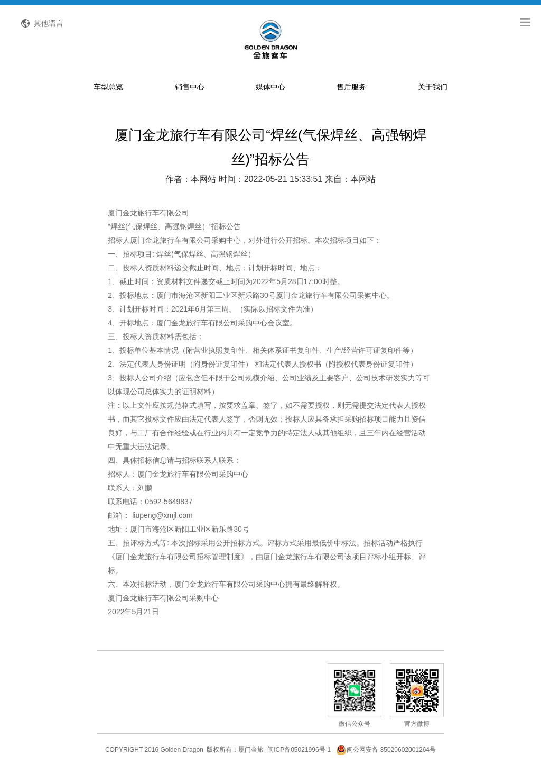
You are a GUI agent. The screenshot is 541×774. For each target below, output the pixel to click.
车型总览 (108, 87)
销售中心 (189, 87)
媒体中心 (270, 87)
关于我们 (432, 87)
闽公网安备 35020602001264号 (386, 749)
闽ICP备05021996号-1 (299, 749)
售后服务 (351, 87)
